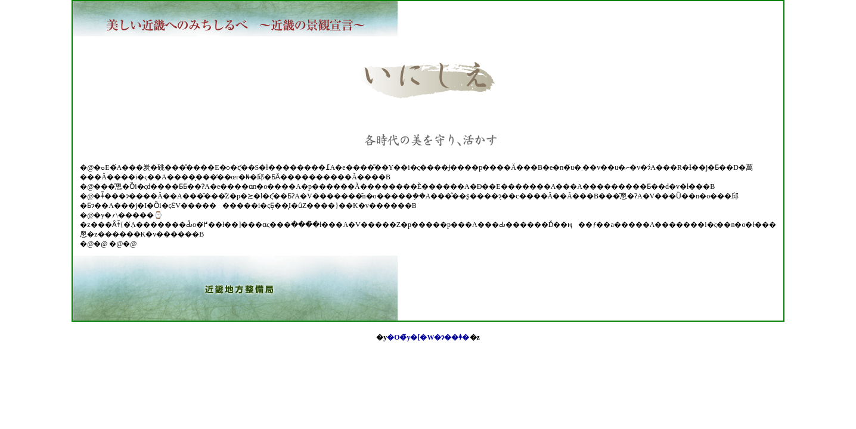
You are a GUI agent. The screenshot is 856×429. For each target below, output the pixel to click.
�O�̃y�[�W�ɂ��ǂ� (428, 337)
